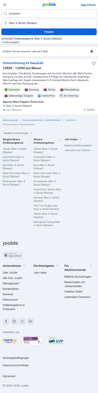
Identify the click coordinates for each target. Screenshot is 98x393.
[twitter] (22, 321)
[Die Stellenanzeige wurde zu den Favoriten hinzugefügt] (94, 63)
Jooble (25, 385)
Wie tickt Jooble (12, 278)
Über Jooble (10, 272)
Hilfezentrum (10, 299)
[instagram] (14, 321)
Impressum (9, 376)
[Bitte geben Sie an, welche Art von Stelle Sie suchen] (49, 13)
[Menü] (4, 4)
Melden (89, 109)
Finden (49, 31)
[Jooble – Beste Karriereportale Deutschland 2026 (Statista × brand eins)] (32, 341)
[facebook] (6, 321)
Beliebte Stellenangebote (78, 145)
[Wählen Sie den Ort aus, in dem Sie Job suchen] (49, 23)
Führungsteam (11, 283)
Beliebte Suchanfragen (18, 133)
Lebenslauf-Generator (77, 297)
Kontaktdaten (11, 288)
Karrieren (8, 294)
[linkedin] (30, 321)
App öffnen (88, 5)
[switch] (92, 51)
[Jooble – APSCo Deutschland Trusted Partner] (9, 341)
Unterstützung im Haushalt (23, 63)
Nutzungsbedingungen (16, 358)
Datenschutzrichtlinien (16, 365)
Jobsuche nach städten (77, 150)
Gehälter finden (73, 291)
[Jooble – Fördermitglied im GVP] (56, 341)
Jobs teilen (40, 272)
